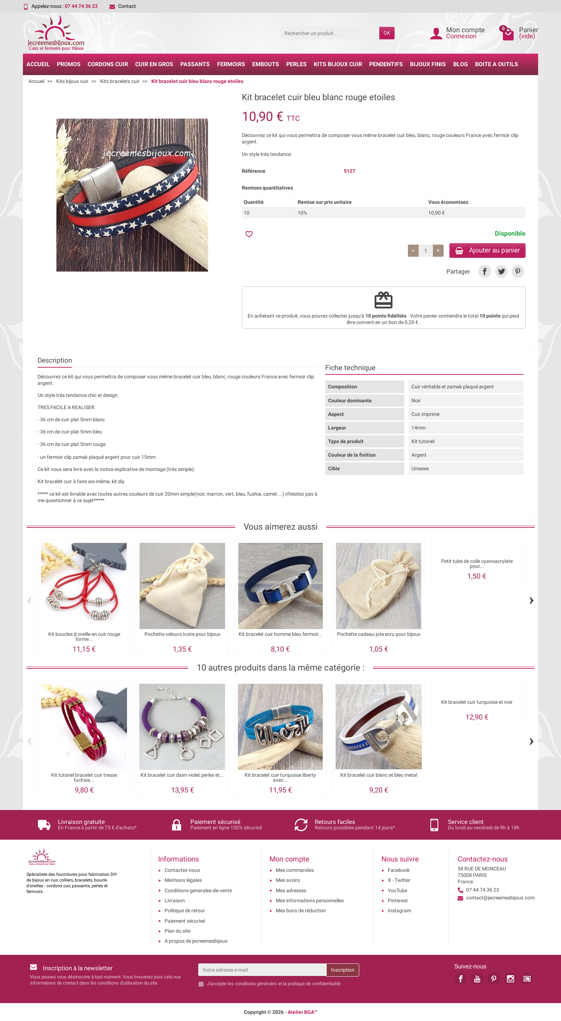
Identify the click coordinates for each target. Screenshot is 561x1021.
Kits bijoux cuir (338, 64)
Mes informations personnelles (310, 900)
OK (387, 33)
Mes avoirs (288, 880)
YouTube (397, 890)
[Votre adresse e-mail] (262, 969)
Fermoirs (231, 64)
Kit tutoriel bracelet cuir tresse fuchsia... (84, 777)
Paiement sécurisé (185, 921)
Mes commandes (295, 870)
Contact (122, 6)
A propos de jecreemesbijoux (196, 941)
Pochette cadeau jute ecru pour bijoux (378, 634)
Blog (460, 64)
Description (55, 360)
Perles (296, 64)
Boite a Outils (496, 64)
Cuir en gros (154, 64)
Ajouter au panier (487, 250)
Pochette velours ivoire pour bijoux (182, 634)
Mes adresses (291, 890)
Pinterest (398, 900)
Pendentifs (386, 64)
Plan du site (177, 931)
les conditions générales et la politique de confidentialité (284, 983)
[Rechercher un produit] (329, 33)
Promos (69, 64)
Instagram (399, 910)
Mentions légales (183, 880)
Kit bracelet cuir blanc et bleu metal (378, 775)
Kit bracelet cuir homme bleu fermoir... (280, 634)
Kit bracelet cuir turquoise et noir (477, 702)
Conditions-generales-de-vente (198, 890)
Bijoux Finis (428, 64)
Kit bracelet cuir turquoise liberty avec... (280, 777)
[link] (484, 271)
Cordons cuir (108, 64)
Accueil (38, 64)
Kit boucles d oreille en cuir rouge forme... (84, 636)
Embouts (265, 64)
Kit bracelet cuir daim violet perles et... (182, 775)
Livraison (175, 900)
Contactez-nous (182, 870)
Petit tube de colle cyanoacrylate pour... (477, 563)
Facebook (399, 870)
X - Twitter (399, 880)
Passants (195, 64)
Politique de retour (185, 910)
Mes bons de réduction (301, 910)
